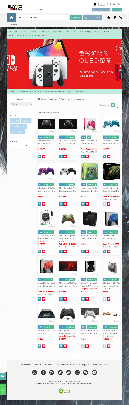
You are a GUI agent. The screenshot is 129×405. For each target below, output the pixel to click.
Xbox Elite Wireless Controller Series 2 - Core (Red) (46, 284)
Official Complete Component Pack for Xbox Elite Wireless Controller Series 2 (90, 284)
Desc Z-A (26, 121)
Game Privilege (85, 32)
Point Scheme (39, 35)
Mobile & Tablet (14, 35)
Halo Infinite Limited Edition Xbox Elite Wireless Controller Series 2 (111, 189)
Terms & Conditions (100, 364)
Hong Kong (48, 137)
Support (85, 364)
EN (119, 4)
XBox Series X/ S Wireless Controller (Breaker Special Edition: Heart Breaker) (46, 189)
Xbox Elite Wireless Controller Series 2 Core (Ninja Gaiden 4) (46, 142)
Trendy (97, 32)
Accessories (79, 99)
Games (40, 9)
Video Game (13, 32)
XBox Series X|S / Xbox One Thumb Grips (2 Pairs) (111, 284)
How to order (62, 364)
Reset (30, 99)
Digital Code (57, 32)
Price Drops (34, 32)
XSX (40, 137)
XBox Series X (66, 99)
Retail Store (26, 364)
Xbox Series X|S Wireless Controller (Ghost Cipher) (90, 332)
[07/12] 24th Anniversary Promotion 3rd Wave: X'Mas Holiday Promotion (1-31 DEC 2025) (46, 91)
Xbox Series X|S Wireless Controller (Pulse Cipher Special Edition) (68, 284)
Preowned (45, 32)
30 (117, 105)
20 (113, 105)
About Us (37, 364)
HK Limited (70, 232)
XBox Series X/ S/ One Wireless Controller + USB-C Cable (68, 332)
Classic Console (71, 32)
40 (117, 107)
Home (41, 99)
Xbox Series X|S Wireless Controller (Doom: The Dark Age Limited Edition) (68, 237)
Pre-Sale (23, 32)
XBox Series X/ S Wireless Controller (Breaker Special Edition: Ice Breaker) (111, 142)
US (89, 137)
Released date (18, 132)
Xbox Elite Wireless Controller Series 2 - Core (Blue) (111, 237)
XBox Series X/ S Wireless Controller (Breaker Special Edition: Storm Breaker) (68, 189)
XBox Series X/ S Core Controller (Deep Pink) (90, 142)
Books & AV (27, 35)
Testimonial (49, 364)
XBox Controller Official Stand (46, 332)
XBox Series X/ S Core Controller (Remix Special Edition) (90, 189)
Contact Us (75, 364)
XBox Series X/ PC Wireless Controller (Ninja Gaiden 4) (68, 142)
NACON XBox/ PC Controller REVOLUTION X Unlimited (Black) (46, 237)
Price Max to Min (19, 126)
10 (108, 105)
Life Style (106, 32)
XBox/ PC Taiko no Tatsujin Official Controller (111, 332)
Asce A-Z (15, 121)
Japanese (113, 184)
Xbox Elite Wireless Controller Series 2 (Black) (90, 237)
